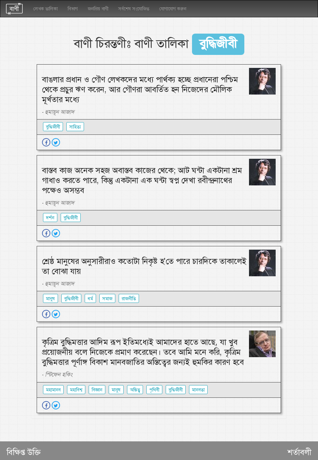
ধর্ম (90, 299)
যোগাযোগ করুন (172, 9)
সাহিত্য (75, 127)
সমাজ (107, 299)
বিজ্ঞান (97, 390)
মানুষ (50, 299)
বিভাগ (73, 9)
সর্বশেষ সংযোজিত (133, 9)
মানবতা (198, 390)
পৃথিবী (154, 390)
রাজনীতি (129, 299)
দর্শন (50, 218)
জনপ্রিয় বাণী (98, 9)
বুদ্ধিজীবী (53, 127)
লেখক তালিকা (45, 9)
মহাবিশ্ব (76, 390)
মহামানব (53, 390)
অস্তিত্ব (135, 390)
